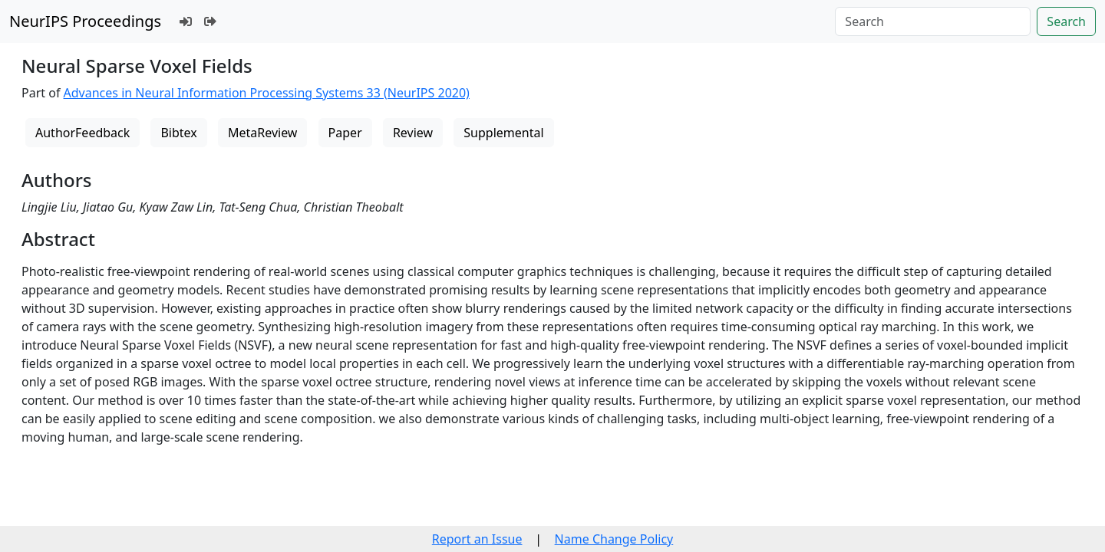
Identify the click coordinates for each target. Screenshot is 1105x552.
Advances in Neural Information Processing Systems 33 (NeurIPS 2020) (267, 92)
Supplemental (503, 132)
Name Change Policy (614, 539)
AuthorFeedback (82, 132)
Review (413, 132)
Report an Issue (477, 539)
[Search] (933, 21)
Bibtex (178, 132)
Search (1066, 21)
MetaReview (262, 132)
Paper (345, 132)
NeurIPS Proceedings (85, 21)
